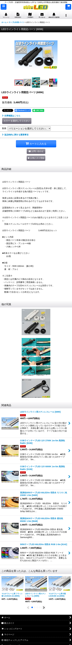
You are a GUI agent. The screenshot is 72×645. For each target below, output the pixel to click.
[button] (3, 7)
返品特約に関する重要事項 (15, 135)
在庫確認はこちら (11, 115)
